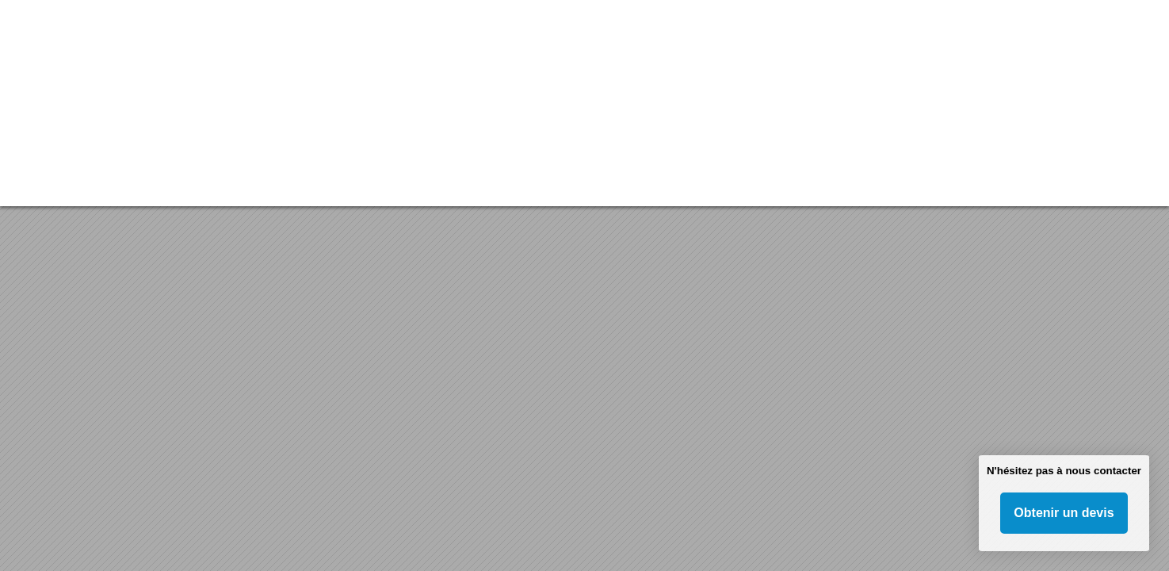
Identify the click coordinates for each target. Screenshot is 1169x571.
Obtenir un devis (1064, 512)
